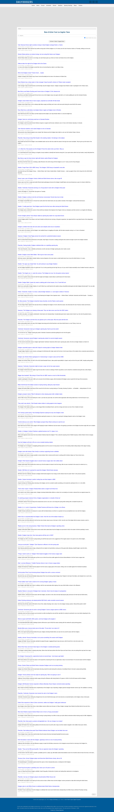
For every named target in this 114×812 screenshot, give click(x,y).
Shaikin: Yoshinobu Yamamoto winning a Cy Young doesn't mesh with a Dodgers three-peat (41, 187)
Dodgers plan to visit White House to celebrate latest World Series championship (38, 786)
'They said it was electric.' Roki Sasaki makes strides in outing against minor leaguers (40, 403)
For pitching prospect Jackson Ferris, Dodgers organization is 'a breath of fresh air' (39, 498)
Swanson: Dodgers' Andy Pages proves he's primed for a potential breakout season (39, 236)
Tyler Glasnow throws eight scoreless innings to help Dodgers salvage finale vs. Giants (40, 45)
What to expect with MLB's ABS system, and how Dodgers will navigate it (36, 619)
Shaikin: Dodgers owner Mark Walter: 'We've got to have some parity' (35, 254)
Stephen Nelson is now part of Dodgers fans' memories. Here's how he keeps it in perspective (42, 591)
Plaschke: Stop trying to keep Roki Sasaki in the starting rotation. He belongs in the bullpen (41, 138)
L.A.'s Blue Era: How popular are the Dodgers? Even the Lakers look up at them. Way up (41, 149)
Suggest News (61, 41)
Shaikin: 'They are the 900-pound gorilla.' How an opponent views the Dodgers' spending (41, 749)
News (37, 5)
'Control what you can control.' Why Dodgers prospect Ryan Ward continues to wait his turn (41, 422)
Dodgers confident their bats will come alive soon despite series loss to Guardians (39, 226)
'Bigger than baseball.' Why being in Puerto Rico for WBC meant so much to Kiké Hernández (42, 375)
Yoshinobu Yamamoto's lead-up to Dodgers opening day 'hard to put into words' (38, 329)
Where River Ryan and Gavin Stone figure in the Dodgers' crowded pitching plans (39, 646)
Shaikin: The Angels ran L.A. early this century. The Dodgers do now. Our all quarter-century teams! (43, 273)
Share (93, 2)
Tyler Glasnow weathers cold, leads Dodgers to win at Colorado (34, 128)
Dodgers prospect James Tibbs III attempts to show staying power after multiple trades (40, 394)
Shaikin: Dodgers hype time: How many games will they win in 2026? (35, 535)
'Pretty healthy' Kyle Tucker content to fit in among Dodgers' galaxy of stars (37, 581)
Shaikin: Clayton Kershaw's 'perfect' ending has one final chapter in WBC (36, 479)
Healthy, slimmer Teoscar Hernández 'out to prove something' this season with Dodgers (40, 637)
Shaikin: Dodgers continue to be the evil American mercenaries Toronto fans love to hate (40, 197)
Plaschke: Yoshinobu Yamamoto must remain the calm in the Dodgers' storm (37, 693)
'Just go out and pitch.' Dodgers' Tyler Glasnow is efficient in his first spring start (38, 544)
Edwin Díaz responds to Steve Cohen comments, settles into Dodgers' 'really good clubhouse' (42, 702)
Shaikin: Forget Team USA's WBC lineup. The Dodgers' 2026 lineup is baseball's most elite (41, 167)
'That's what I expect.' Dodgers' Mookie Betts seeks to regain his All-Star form (38, 488)
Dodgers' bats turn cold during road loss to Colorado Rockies (33, 119)
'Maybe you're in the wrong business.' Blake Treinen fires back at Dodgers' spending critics (41, 526)
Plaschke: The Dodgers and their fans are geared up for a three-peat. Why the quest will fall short (43, 319)
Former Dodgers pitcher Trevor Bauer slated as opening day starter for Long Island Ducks (41, 215)
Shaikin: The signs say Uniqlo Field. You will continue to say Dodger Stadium (37, 264)
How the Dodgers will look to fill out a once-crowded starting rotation (35, 442)
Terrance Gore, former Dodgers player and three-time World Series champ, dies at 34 (40, 758)
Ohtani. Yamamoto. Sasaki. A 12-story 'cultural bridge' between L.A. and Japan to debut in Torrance (43, 291)
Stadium (60, 5)
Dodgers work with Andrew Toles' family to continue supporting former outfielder (38, 451)
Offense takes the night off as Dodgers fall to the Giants (32, 63)
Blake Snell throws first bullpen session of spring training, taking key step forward (39, 384)
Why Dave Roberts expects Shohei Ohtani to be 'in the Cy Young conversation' (38, 711)
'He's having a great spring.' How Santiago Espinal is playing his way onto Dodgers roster (41, 412)
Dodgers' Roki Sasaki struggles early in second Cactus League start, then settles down (40, 460)
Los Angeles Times (29, 46)
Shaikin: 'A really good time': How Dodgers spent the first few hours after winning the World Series (43, 206)
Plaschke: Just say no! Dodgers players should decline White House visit (36, 777)
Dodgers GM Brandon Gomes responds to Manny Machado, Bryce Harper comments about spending (44, 684)
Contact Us (52, 810)
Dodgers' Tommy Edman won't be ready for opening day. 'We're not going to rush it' (39, 674)
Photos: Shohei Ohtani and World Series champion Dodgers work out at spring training (40, 665)
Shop (75, 5)
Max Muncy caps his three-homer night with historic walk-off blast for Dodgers (38, 158)
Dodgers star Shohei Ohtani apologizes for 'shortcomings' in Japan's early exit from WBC (41, 356)
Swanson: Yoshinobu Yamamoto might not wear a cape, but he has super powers (39, 366)
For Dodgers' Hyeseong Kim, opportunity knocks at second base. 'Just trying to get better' (41, 656)
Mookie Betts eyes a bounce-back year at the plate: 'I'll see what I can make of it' (38, 628)
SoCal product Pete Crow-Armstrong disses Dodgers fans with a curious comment (39, 572)
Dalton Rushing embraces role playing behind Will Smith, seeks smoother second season (41, 600)
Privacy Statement (60, 810)
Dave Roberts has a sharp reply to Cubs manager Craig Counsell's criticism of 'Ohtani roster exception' (44, 82)
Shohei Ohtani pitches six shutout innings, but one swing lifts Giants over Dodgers (39, 54)
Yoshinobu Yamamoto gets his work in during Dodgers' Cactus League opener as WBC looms (42, 609)
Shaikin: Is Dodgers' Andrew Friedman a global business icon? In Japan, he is (38, 431)
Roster (54, 5)
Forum (42, 5)
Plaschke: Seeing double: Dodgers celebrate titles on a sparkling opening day (38, 245)
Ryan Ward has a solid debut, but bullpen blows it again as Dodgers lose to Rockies (39, 110)
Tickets (80, 5)
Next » (93, 794)
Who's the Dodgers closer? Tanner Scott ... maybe (31, 72)
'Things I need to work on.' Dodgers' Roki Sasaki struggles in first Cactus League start (40, 553)
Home (33, 5)
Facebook (90, 2)
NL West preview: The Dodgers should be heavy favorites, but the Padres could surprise (40, 301)
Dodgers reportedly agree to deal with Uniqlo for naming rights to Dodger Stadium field (40, 347)
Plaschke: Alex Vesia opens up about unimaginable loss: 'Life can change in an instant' (40, 721)
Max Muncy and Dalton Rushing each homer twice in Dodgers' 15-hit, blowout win (39, 91)
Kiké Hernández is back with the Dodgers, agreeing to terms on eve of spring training (40, 739)
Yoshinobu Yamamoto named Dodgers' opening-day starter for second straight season (40, 338)
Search (96, 2)
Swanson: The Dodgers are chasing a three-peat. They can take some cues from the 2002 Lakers (43, 310)
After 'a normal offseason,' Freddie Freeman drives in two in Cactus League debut (39, 563)
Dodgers (24, 2)
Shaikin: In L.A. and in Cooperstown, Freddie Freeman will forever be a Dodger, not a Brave (41, 507)
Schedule (48, 5)
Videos (55, 41)
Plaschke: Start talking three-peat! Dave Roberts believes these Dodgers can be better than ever (43, 730)
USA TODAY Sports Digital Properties (73, 799)
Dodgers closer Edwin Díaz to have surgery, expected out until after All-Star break (39, 100)
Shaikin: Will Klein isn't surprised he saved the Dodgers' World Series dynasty (38, 470)
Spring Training (68, 5)
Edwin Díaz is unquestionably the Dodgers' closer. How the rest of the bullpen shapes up (40, 516)
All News (52, 41)
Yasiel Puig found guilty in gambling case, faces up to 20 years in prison (36, 767)
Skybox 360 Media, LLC (55, 799)
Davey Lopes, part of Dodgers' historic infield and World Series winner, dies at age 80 (40, 178)
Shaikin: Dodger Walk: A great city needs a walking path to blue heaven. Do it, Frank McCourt (42, 282)
